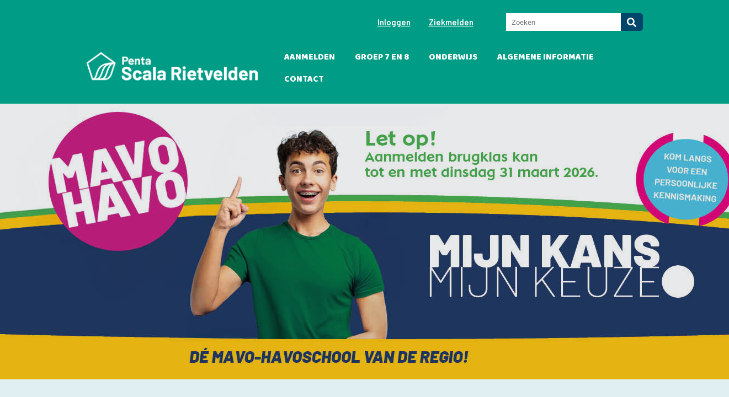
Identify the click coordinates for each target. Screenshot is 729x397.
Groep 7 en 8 (382, 57)
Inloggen (394, 22)
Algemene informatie (545, 57)
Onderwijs (453, 57)
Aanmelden (309, 57)
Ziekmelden (451, 22)
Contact (304, 79)
